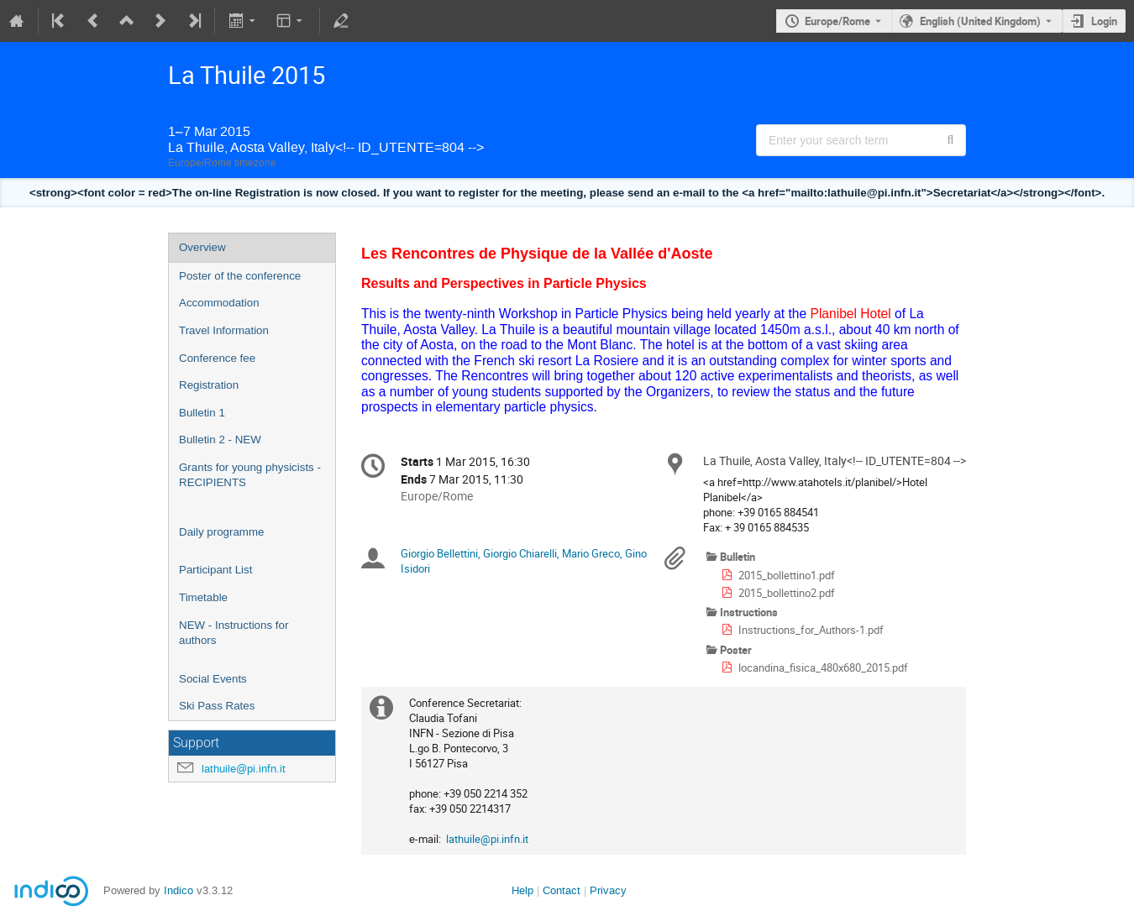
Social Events (213, 679)
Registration (209, 385)
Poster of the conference (240, 276)
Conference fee (217, 358)
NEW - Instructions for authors (233, 633)
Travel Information (224, 330)
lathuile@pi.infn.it (244, 769)
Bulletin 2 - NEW (220, 439)
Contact (561, 890)
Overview (202, 247)
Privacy (608, 890)
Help (522, 890)
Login (1104, 21)
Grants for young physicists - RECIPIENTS (250, 475)
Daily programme (221, 532)
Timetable (203, 597)
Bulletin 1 (202, 412)
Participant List (215, 569)
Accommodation (219, 302)
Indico (178, 890)
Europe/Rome (837, 21)
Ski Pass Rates (217, 705)
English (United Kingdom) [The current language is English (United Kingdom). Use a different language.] (980, 21)
